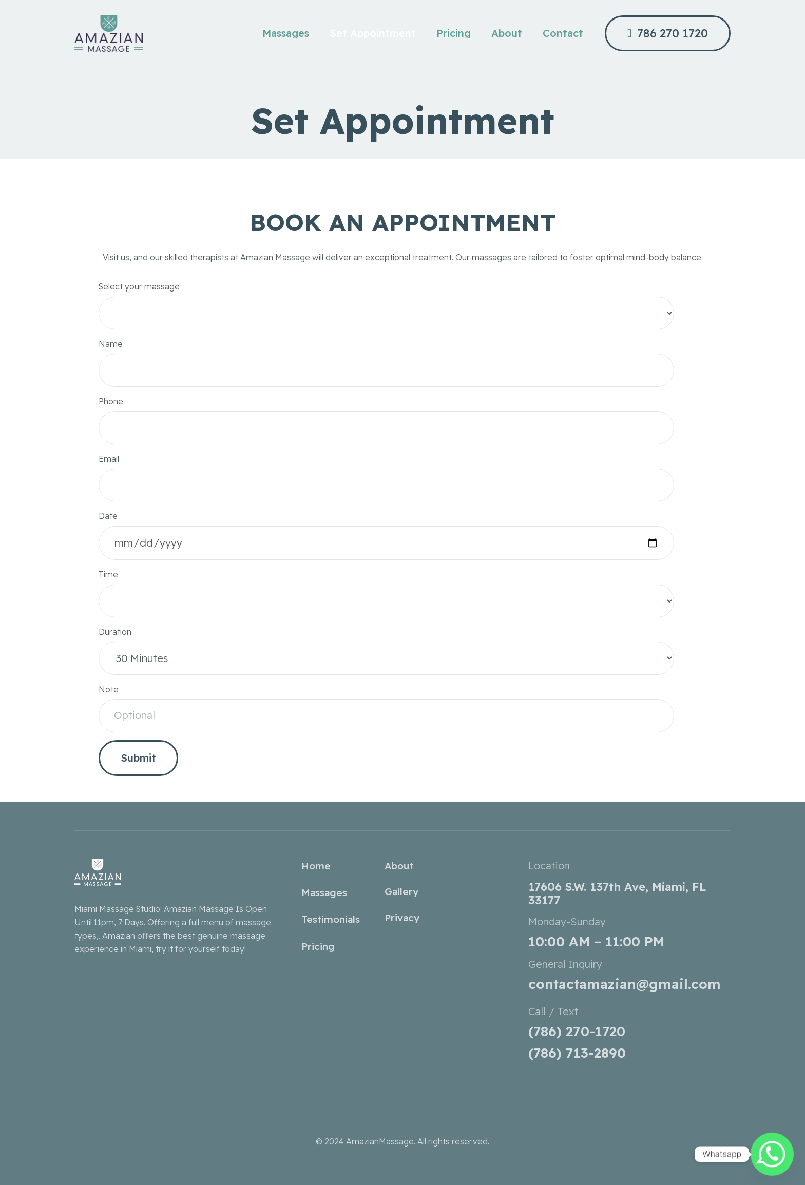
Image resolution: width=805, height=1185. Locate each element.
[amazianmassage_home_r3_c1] (108, 33)
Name (386, 367)
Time (386, 597)
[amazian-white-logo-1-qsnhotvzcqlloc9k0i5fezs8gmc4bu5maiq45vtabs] (175, 872)
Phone (386, 424)
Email (386, 482)
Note (386, 712)
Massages (324, 892)
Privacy (402, 917)
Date (386, 539)
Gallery (401, 891)
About (399, 866)
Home (316, 866)
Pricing (318, 946)
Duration (386, 655)
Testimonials (330, 919)
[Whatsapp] (772, 1154)
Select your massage (386, 309)
